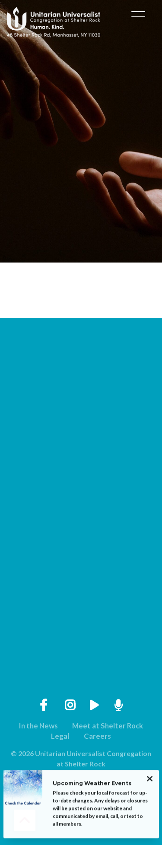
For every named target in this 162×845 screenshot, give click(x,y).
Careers (97, 736)
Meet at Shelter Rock (107, 725)
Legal (60, 736)
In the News (38, 725)
